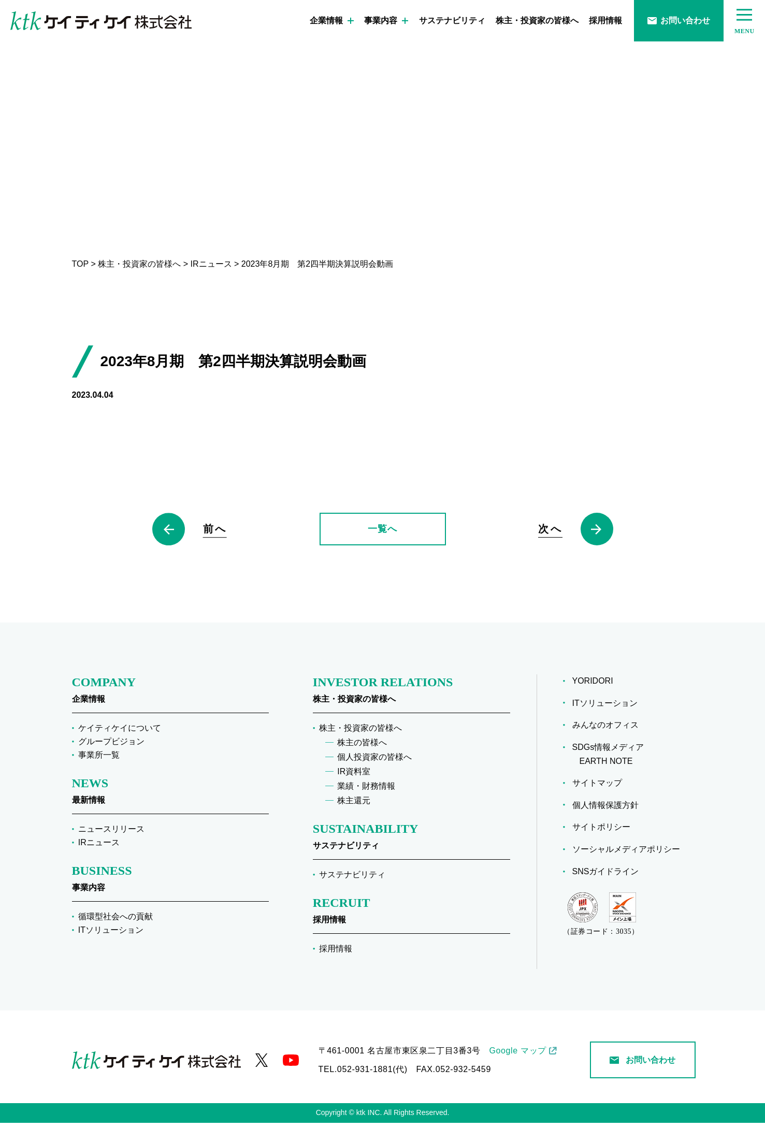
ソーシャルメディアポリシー (630, 854)
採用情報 (605, 20)
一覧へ (382, 531)
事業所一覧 (99, 760)
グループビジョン (111, 746)
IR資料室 (353, 776)
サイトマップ (601, 788)
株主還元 (353, 805)
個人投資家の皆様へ (374, 762)
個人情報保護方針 (609, 809)
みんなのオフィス (609, 730)
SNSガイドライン (609, 876)
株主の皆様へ (362, 747)
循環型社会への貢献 (115, 921)
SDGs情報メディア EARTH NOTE (612, 759)
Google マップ (517, 1055)
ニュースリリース (111, 834)
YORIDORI (596, 686)
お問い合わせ (678, 20)
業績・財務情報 (366, 791)
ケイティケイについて (119, 733)
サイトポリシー (605, 832)
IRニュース (99, 847)
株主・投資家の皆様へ (537, 20)
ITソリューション (110, 935)
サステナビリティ (452, 20)
